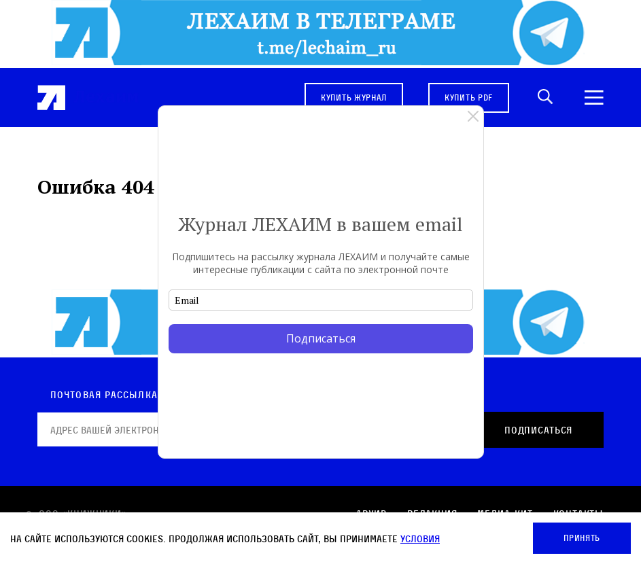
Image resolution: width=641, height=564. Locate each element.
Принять (582, 538)
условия (420, 538)
